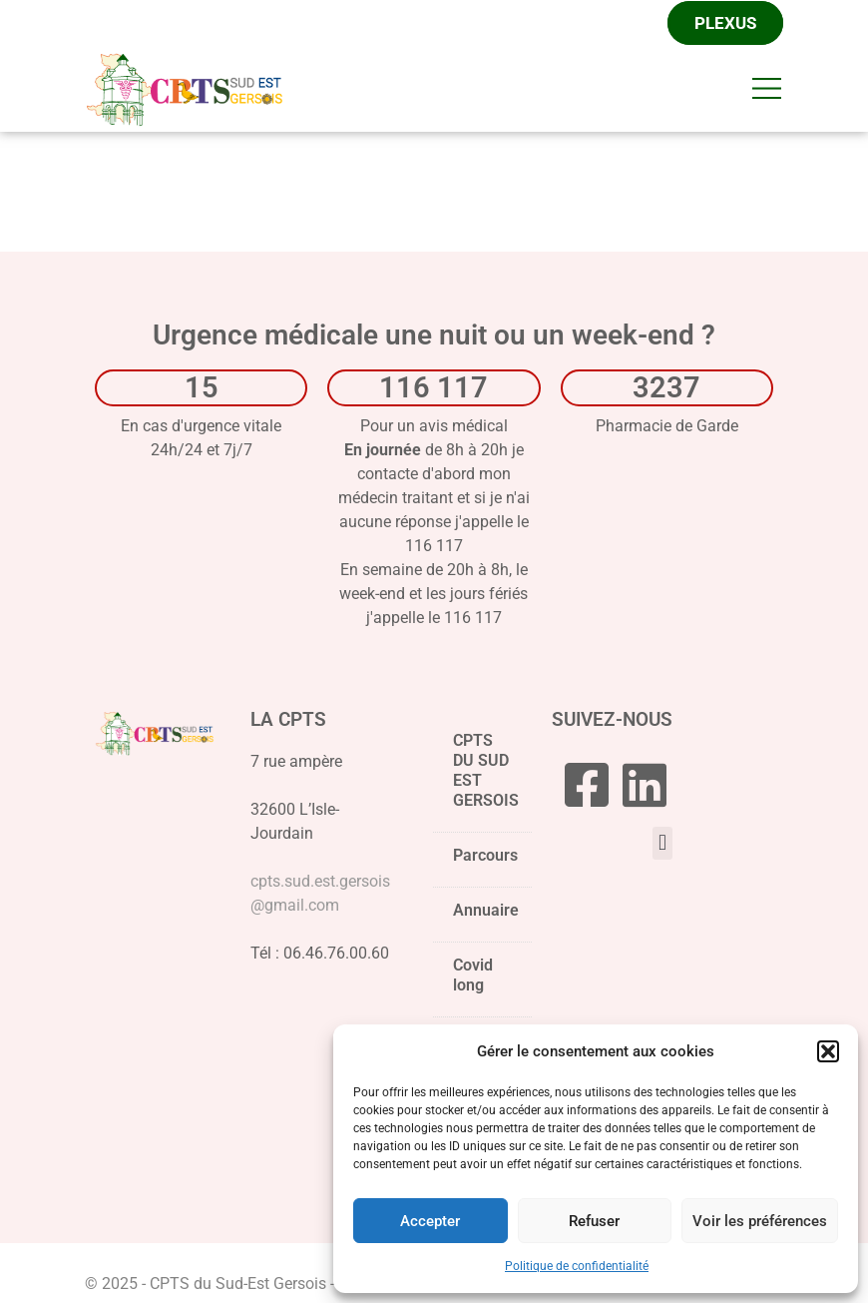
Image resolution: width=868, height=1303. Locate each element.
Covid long (473, 977)
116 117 (433, 389)
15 (201, 389)
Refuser (594, 1221)
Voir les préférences (759, 1221)
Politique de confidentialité (577, 1266)
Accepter (430, 1221)
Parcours (485, 863)
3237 (666, 389)
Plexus (725, 24)
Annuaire (486, 912)
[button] (828, 1051)
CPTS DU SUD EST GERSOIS (486, 778)
